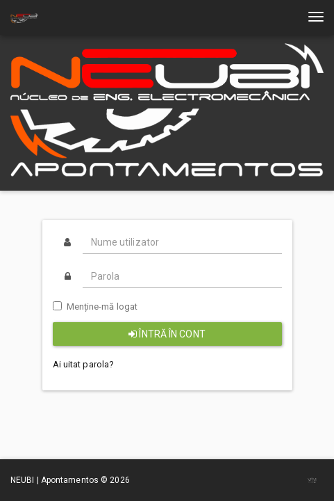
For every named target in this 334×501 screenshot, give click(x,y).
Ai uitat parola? (84, 364)
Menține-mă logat (95, 306)
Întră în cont (167, 334)
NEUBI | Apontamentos (55, 480)
